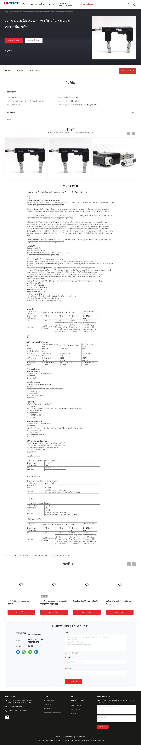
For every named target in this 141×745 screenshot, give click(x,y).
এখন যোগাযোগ (73, 681)
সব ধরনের (73, 713)
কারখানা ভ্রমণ (47, 704)
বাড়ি (6, 12)
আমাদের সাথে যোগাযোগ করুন (52, 713)
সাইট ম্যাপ (58, 737)
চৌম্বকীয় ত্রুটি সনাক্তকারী (61, 556)
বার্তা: (67, 632)
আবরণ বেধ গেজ (75, 709)
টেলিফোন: (69, 669)
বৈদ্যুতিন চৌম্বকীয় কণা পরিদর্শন (85, 601)
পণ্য (11, 12)
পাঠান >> (102, 726)
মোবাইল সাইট (69, 737)
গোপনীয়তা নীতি (81, 737)
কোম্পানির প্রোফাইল (49, 700)
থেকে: (68, 658)
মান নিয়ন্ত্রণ (47, 709)
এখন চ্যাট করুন (13, 40)
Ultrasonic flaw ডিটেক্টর (77, 701)
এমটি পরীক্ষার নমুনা (41, 556)
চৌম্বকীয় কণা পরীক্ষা (20, 12)
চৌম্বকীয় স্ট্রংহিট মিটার (21, 556)
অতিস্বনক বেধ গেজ (75, 705)
